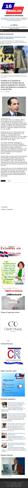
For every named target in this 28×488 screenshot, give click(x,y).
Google (16, 486)
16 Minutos (14, 482)
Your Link (12, 485)
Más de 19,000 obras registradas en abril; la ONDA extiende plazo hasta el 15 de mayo (16, 444)
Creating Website (14, 483)
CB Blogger (7, 91)
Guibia (8, 340)
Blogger (12, 486)
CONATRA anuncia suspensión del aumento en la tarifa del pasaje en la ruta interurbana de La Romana (16, 404)
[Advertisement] (12, 192)
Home (2, 75)
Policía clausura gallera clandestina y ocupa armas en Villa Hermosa (13, 37)
